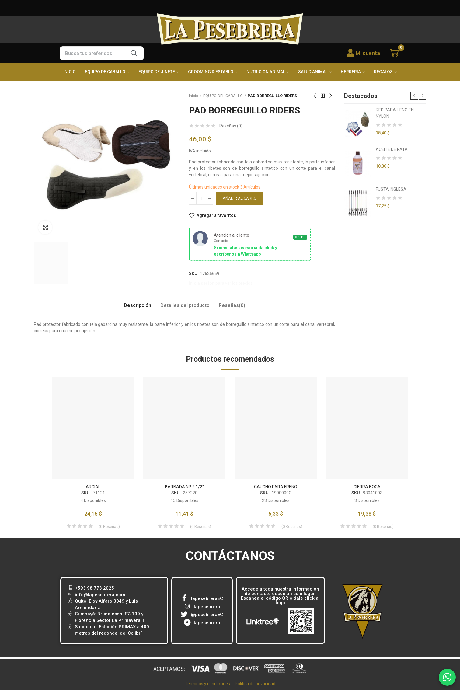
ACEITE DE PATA (392, 149)
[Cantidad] (201, 198)
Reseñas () (230, 126)
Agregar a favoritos (216, 215)
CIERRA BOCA (367, 486)
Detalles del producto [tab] (185, 305)
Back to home (323, 96)
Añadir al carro (239, 198)
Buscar (134, 53)
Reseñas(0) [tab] (232, 305)
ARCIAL (93, 486)
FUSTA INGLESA (391, 189)
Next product (330, 96)
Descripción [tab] (137, 305)
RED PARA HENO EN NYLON (395, 113)
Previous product (315, 96)
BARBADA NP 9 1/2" (184, 486)
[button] (414, 96)
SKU (85, 492)
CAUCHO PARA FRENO (275, 486)
